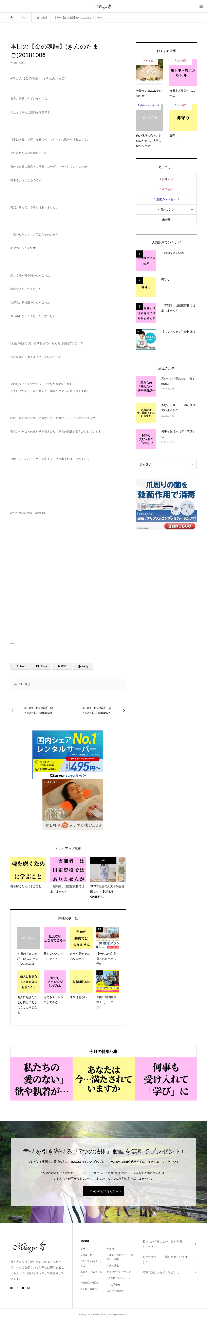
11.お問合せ (113, 1284)
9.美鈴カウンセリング (119, 1271)
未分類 (166, 219)
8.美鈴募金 (113, 1265)
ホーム (84, 1248)
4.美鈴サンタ (166, 209)
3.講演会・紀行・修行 (91, 1274)
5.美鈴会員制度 (88, 1288)
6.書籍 (110, 1248)
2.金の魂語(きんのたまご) (91, 1263)
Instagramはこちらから (103, 1191)
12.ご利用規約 (115, 1290)
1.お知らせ (166, 179)
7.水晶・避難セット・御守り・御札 (120, 1257)
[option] (41, 1079)
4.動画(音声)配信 (89, 1282)
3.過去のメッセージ (166, 199)
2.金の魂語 (24, 684)
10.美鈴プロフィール (118, 1278)
